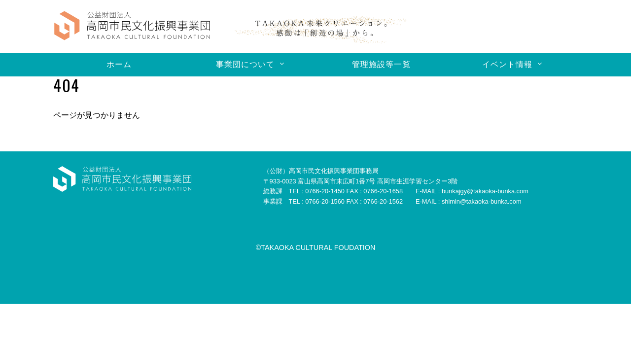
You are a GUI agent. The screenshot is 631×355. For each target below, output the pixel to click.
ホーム (119, 64)
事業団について (245, 64)
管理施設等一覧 (381, 64)
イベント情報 (507, 64)
